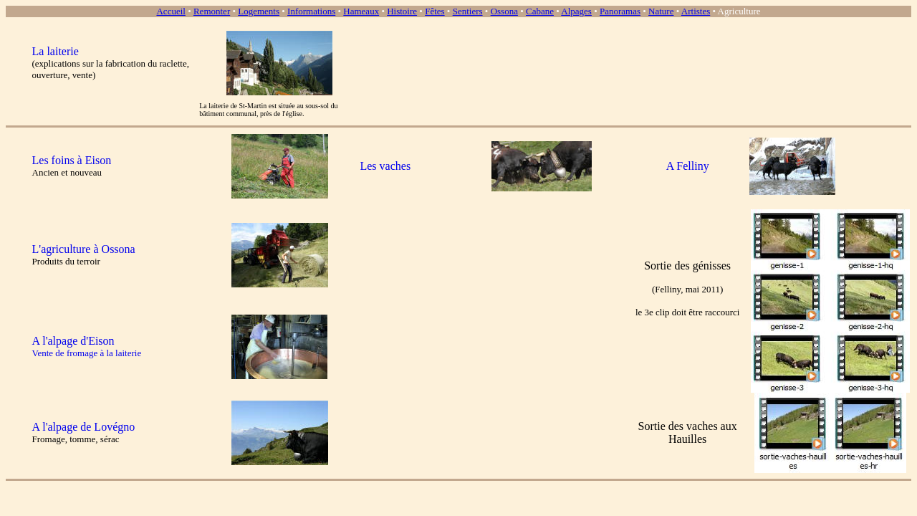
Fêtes (434, 11)
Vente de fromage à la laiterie (87, 353)
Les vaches (385, 166)
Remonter (211, 11)
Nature (660, 11)
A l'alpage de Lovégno (83, 427)
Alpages (576, 11)
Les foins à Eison (72, 160)
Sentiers (468, 11)
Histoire (402, 11)
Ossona (504, 11)
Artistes (695, 11)
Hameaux (361, 11)
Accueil (170, 11)
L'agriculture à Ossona (83, 249)
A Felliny (687, 166)
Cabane (540, 11)
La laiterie (55, 51)
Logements (258, 11)
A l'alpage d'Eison (73, 341)
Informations (311, 11)
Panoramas (620, 11)
